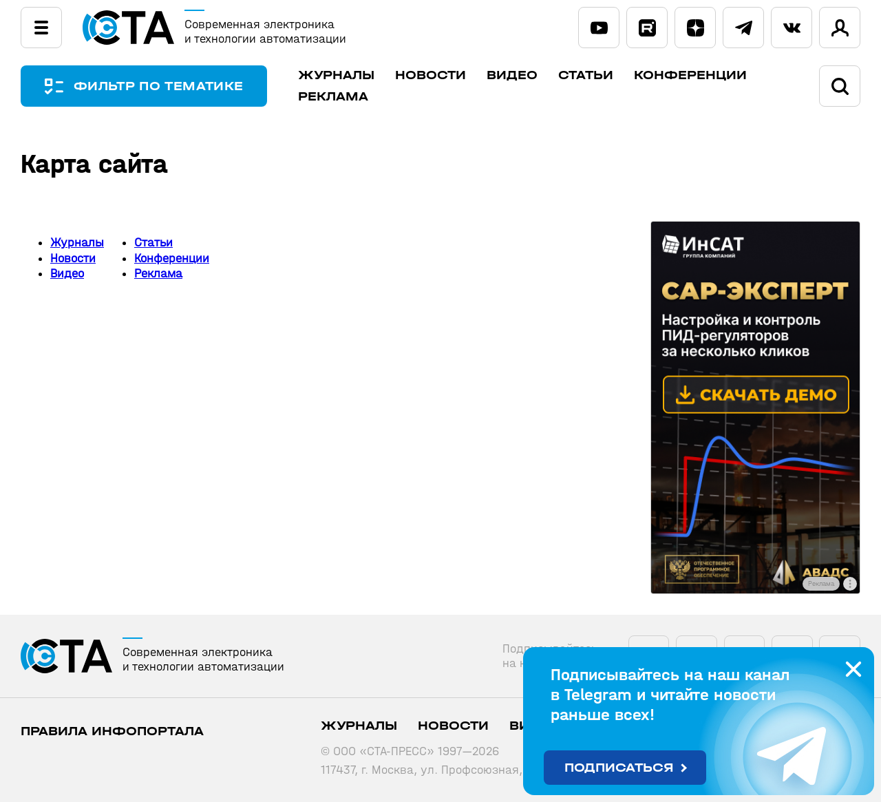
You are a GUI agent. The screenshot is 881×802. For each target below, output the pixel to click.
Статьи (585, 75)
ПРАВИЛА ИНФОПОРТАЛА (112, 731)
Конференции (690, 75)
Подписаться (619, 768)
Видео (512, 75)
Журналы (336, 75)
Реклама (333, 96)
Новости (430, 75)
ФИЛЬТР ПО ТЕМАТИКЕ (158, 86)
